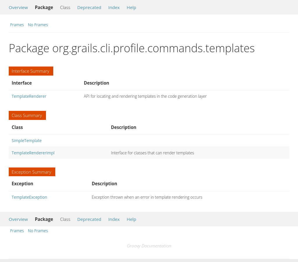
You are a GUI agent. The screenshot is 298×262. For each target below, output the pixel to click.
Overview (18, 7)
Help (131, 7)
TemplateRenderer (29, 96)
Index (114, 7)
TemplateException (29, 197)
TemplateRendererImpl (33, 153)
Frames (17, 24)
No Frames (38, 24)
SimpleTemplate (27, 140)
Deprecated (89, 7)
